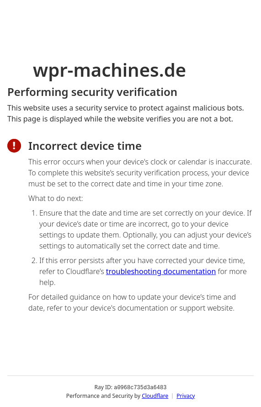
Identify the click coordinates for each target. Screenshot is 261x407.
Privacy (185, 395)
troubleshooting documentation (161, 271)
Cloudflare (155, 395)
